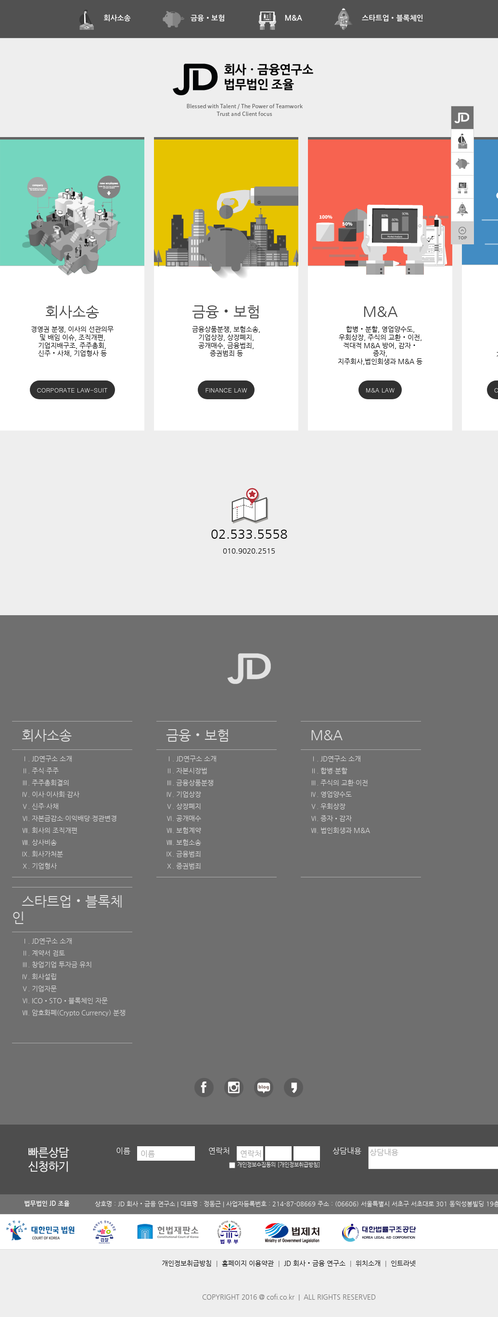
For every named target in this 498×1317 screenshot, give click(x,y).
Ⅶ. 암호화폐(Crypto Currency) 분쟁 (74, 1012)
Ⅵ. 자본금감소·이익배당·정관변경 (69, 818)
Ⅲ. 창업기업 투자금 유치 (57, 964)
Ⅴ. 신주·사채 (40, 806)
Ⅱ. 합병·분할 (328, 770)
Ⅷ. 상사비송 (39, 842)
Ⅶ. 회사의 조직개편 (49, 830)
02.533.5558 (249, 534)
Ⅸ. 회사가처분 (42, 854)
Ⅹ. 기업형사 (39, 866)
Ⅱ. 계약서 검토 (43, 953)
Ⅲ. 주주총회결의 (45, 782)
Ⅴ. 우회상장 (327, 806)
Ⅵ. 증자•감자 (331, 818)
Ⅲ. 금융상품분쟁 (190, 782)
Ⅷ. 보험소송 (183, 842)
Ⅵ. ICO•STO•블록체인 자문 (65, 1000)
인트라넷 (403, 1263)
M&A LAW (380, 389)
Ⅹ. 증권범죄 (183, 866)
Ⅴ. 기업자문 (39, 988)
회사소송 (103, 18)
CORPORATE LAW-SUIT (72, 389)
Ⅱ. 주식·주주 (40, 770)
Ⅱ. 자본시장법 (186, 770)
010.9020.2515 (249, 550)
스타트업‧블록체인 (378, 18)
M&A (278, 18)
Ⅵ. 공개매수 (183, 818)
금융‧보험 (193, 18)
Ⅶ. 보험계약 (183, 830)
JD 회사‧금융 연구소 (314, 1263)
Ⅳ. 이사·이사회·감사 (50, 794)
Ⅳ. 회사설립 (39, 976)
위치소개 (368, 1263)
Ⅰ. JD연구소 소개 (47, 758)
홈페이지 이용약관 (248, 1263)
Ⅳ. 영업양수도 (331, 794)
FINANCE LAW (226, 389)
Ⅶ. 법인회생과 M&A (340, 830)
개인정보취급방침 (187, 1263)
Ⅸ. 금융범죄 (183, 854)
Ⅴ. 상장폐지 (183, 806)
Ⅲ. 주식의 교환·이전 (339, 782)
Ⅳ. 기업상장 (183, 794)
